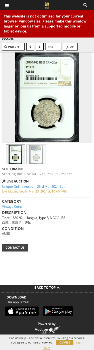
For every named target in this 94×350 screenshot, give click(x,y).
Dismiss (64, 342)
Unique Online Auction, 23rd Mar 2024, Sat (33, 186)
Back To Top (47, 287)
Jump (70, 47)
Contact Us (15, 248)
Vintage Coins (12, 206)
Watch (13, 47)
